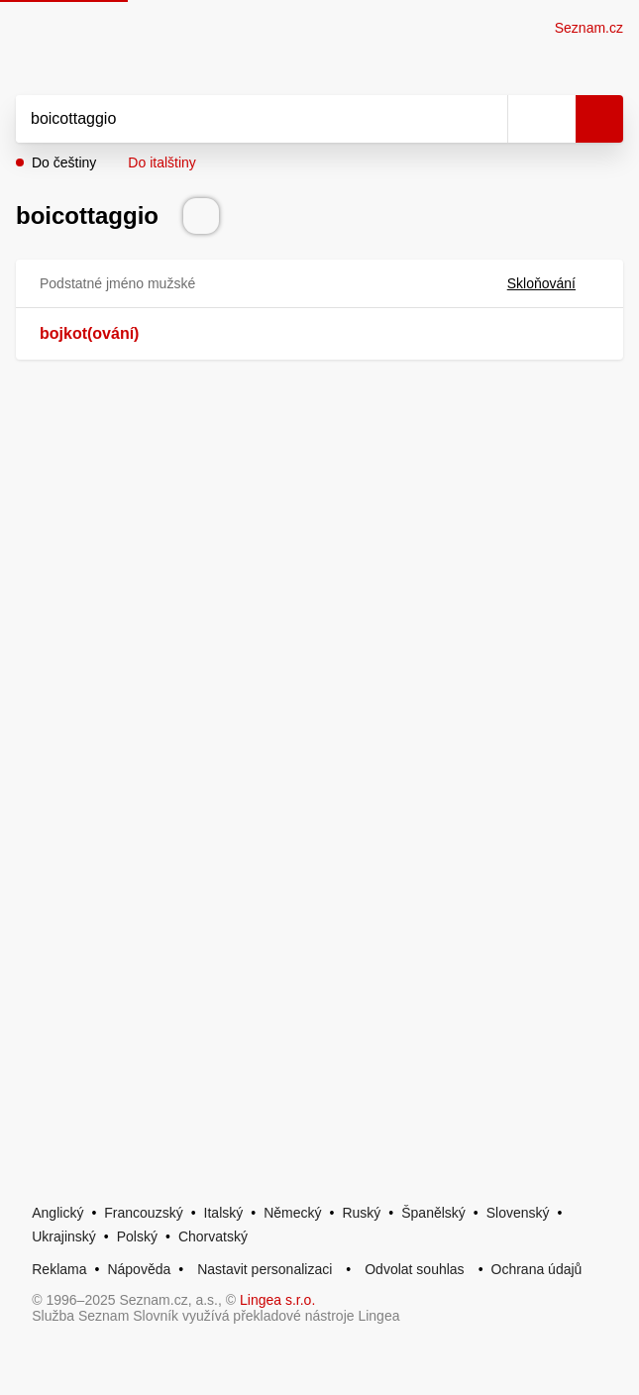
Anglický (57, 1213)
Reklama (59, 1269)
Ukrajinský (64, 1236)
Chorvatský (213, 1236)
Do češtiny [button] (64, 162)
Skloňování (553, 283)
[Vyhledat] (240, 119)
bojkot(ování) (89, 333)
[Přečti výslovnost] (201, 216)
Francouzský (143, 1213)
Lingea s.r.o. (277, 1300)
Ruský (361, 1213)
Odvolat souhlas (414, 1269)
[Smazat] (485, 119)
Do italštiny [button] (161, 162)
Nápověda (138, 1269)
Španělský (433, 1213)
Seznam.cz (589, 28)
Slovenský (518, 1213)
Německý (292, 1213)
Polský (137, 1236)
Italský (224, 1213)
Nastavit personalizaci (264, 1269)
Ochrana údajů (537, 1269)
